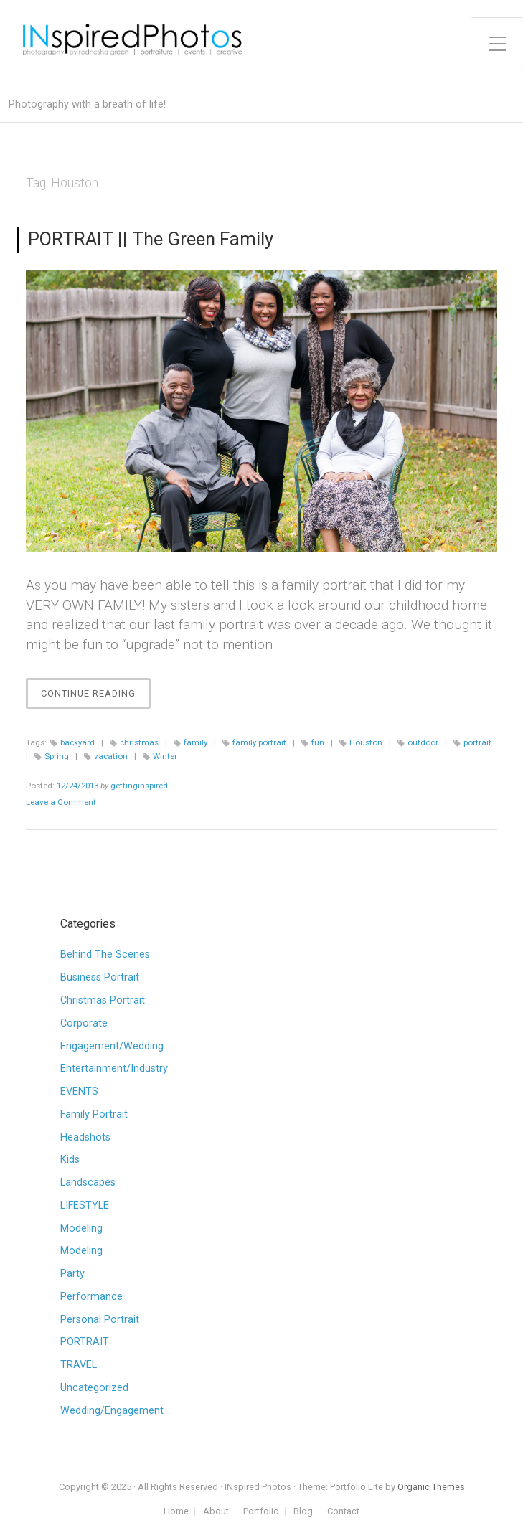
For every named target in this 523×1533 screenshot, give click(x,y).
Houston (365, 742)
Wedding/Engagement (112, 1411)
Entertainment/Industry (114, 1068)
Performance (91, 1297)
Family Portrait (94, 1114)
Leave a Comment (61, 802)
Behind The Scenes (105, 954)
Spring (56, 756)
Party (72, 1274)
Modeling (81, 1228)
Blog (303, 1512)
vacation (111, 756)
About (216, 1512)
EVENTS (79, 1091)
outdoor (422, 742)
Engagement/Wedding (112, 1046)
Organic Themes (431, 1486)
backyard (77, 742)
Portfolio (261, 1512)
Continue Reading (96, 697)
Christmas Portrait (102, 1000)
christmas (139, 742)
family (195, 742)
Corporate (84, 1023)
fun (317, 742)
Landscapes (88, 1182)
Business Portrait (99, 977)
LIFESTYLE (84, 1205)
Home (176, 1512)
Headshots (85, 1137)
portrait (477, 742)
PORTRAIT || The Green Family (150, 239)
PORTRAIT (84, 1342)
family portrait (259, 742)
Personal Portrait (99, 1319)
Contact (343, 1512)
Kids (70, 1160)
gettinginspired (139, 785)
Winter (165, 756)
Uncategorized (94, 1388)
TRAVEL (78, 1365)
